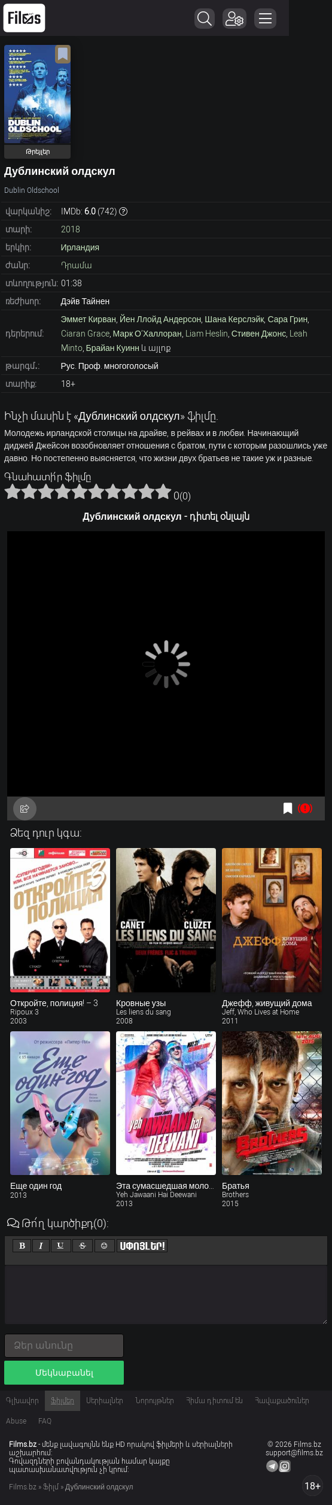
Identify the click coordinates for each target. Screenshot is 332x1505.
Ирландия (80, 247)
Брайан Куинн (113, 348)
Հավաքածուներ (282, 1401)
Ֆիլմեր (62, 1401)
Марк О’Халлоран (147, 333)
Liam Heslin (206, 333)
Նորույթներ (154, 1401)
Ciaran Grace (85, 333)
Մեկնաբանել (64, 1372)
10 (163, 491)
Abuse (16, 1421)
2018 (70, 229)
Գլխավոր (22, 1401)
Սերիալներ (104, 1401)
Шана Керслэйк (234, 319)
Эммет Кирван (88, 319)
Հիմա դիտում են (214, 1401)
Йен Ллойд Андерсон (160, 319)
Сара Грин (287, 319)
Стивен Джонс (259, 333)
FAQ (44, 1421)
